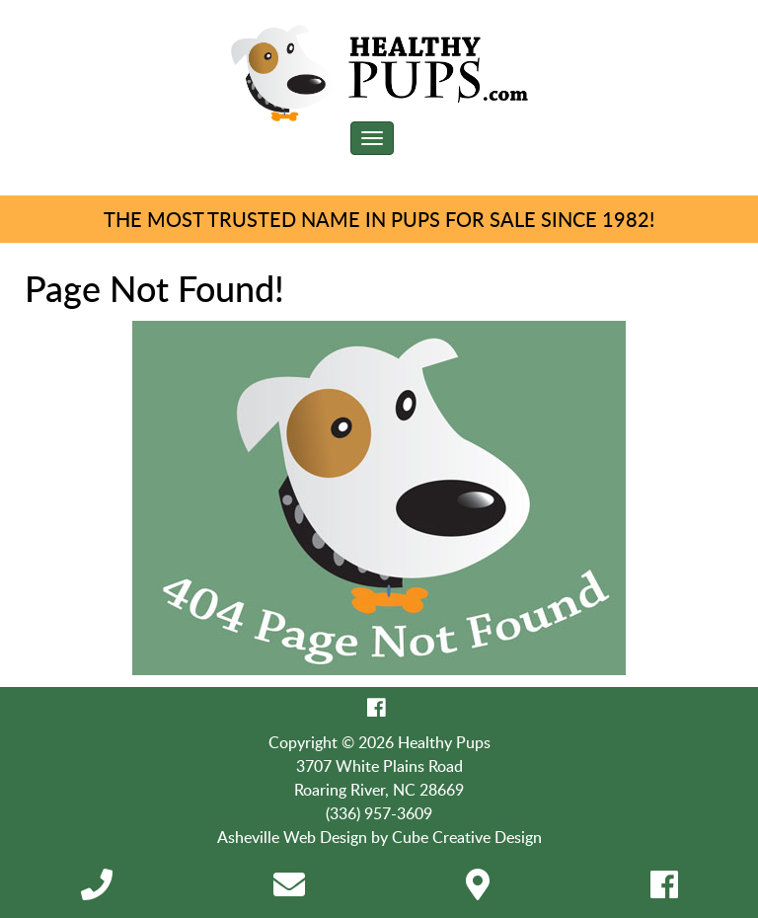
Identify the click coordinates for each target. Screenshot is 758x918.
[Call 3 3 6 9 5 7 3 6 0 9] (97, 890)
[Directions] (478, 890)
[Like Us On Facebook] (376, 707)
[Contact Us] (289, 890)
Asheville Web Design (292, 837)
